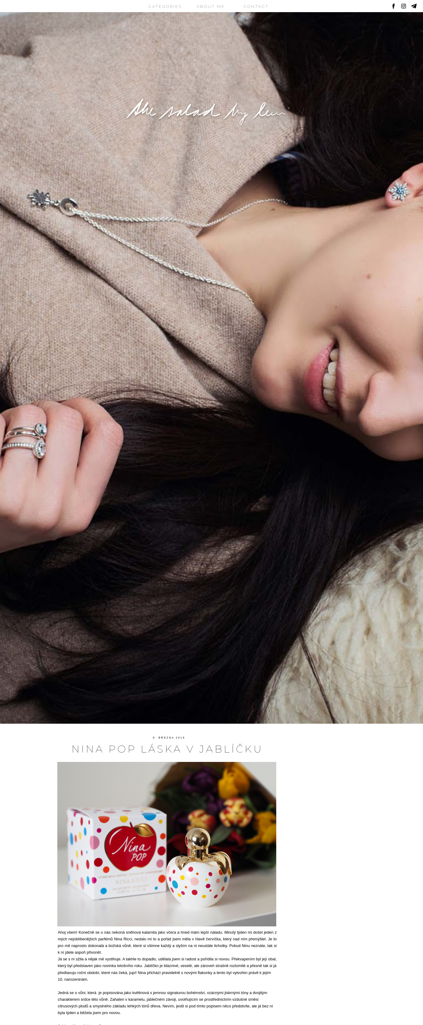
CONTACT (256, 6)
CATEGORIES (165, 6)
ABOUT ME (210, 6)
